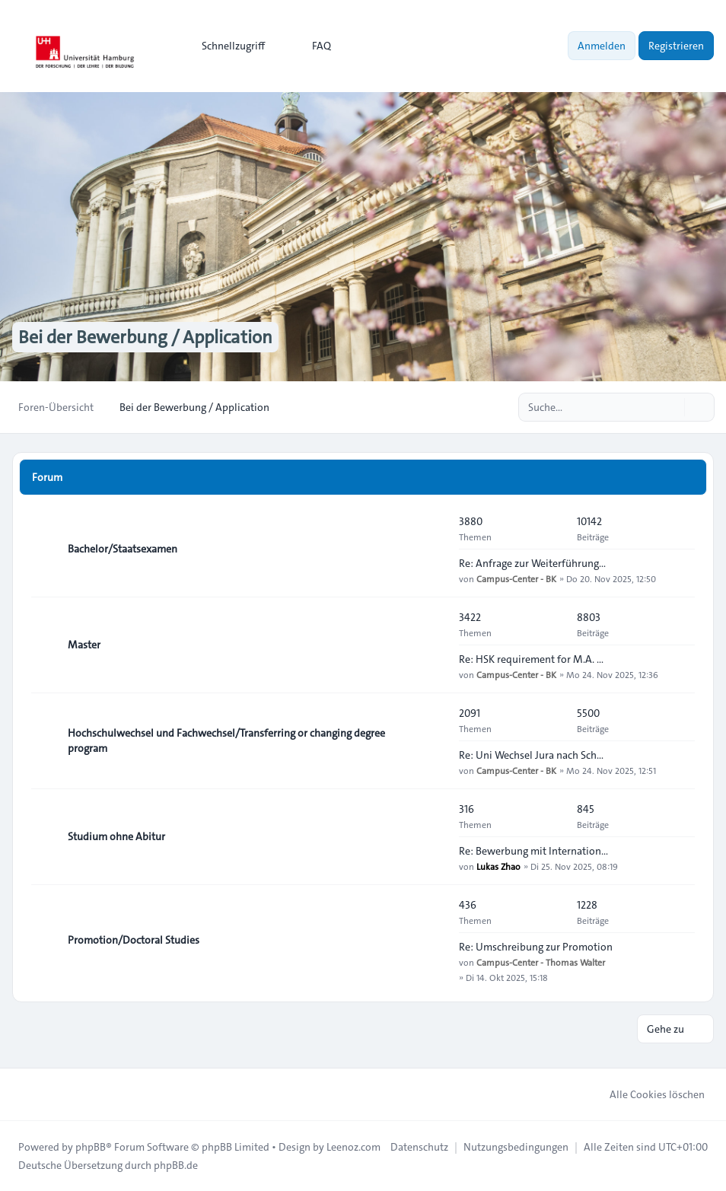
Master (84, 644)
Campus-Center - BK (516, 578)
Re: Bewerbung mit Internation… (533, 850)
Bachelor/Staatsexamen (122, 548)
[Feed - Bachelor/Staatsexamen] (434, 549)
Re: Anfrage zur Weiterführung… (532, 563)
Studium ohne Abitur (116, 836)
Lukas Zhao (498, 866)
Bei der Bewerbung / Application (145, 337)
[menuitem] (226, 45)
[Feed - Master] (434, 645)
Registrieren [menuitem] (676, 45)
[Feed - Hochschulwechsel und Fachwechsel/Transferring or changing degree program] (434, 740)
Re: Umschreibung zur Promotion (536, 946)
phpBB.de (176, 1165)
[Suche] (671, 407)
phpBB (90, 1146)
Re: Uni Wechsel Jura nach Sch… (531, 755)
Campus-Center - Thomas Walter (540, 962)
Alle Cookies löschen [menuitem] (647, 1094)
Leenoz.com (353, 1146)
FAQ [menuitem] (311, 45)
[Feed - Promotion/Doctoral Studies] (434, 940)
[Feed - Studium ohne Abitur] (434, 836)
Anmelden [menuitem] (602, 45)
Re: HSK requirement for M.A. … (531, 659)
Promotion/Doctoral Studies (133, 939)
